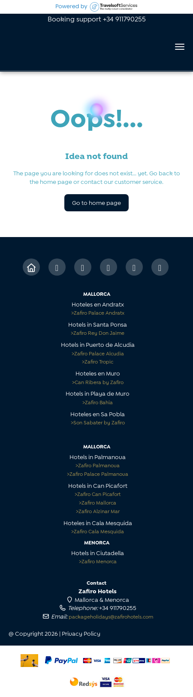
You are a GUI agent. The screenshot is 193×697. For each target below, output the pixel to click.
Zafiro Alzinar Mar (98, 511)
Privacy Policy (81, 633)
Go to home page (96, 202)
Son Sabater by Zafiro (98, 422)
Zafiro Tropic (97, 361)
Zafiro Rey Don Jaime (97, 332)
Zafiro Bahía (97, 402)
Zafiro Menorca (98, 561)
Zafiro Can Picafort (98, 493)
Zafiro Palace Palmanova (97, 473)
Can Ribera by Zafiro (98, 382)
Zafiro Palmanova (97, 465)
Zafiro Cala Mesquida (97, 531)
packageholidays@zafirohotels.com (111, 616)
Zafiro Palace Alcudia (98, 353)
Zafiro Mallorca (97, 502)
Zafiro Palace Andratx (97, 312)
